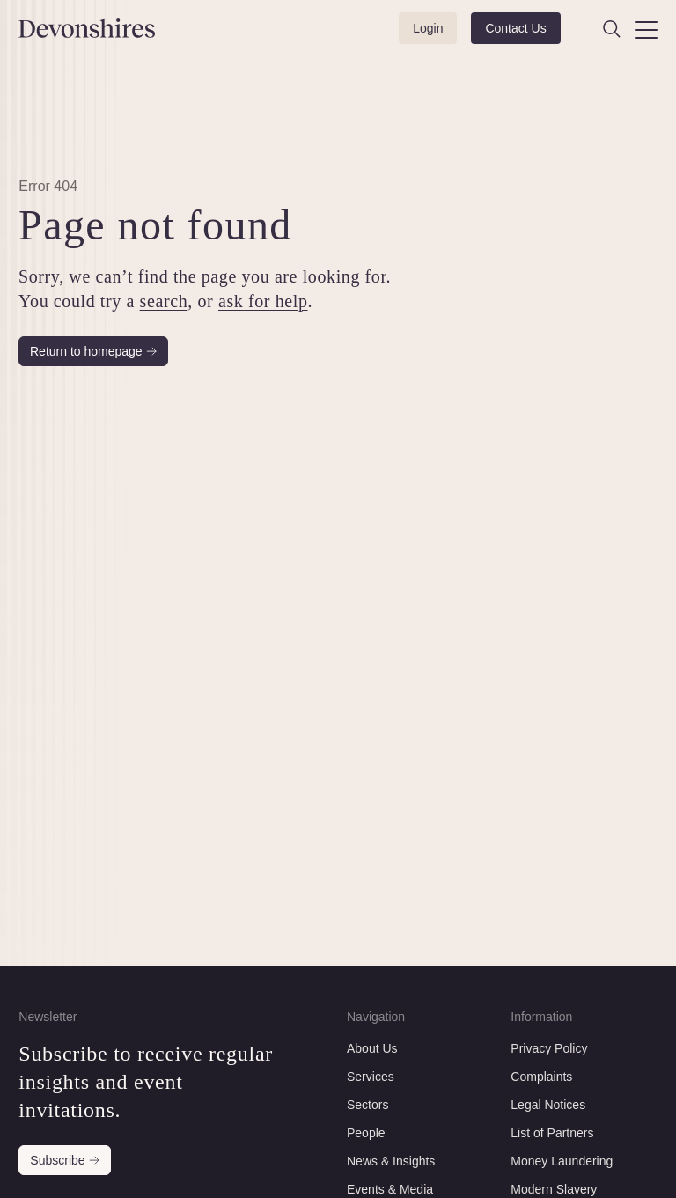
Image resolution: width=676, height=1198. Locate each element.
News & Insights (391, 1161)
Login (428, 28)
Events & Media (390, 1189)
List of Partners (552, 1133)
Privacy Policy (549, 1048)
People (366, 1133)
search (164, 301)
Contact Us (515, 28)
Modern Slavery (554, 1189)
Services (370, 1076)
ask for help (263, 301)
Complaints (541, 1076)
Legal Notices (548, 1105)
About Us (372, 1048)
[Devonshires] (64, 28)
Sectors (367, 1105)
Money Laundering (562, 1161)
